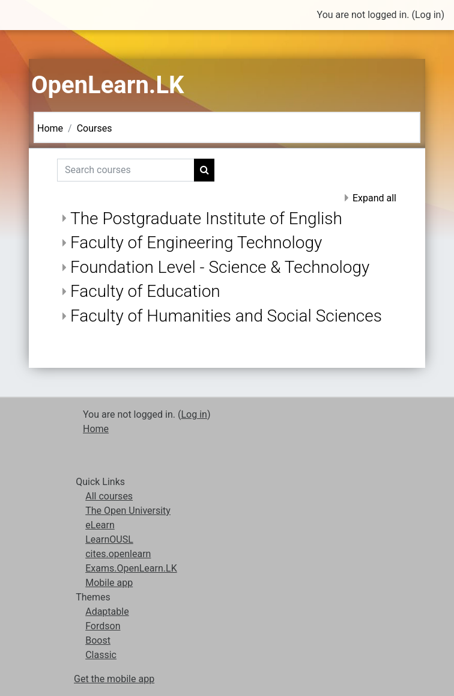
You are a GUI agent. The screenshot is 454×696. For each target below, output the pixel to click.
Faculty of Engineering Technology (196, 242)
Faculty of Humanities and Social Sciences (226, 316)
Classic (101, 655)
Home (50, 128)
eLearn (100, 525)
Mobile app (109, 582)
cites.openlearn (118, 554)
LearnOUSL (109, 539)
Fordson (102, 626)
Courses (94, 128)
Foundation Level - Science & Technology (219, 267)
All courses (109, 496)
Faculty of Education (145, 291)
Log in (428, 14)
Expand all (374, 198)
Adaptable (107, 611)
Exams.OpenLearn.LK (131, 568)
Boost (97, 640)
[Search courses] (126, 170)
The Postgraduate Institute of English (206, 218)
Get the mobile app (114, 679)
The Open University (128, 510)
